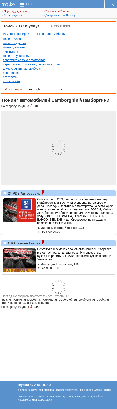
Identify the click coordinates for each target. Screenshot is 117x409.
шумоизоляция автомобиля (22, 68)
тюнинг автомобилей (51, 34)
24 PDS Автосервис (24, 193)
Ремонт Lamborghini (16, 34)
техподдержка (46, 389)
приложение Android (91, 389)
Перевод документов (15, 11)
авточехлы (10, 77)
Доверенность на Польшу (60, 15)
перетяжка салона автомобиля (24, 60)
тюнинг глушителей (16, 56)
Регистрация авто (13, 15)
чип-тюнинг (10, 51)
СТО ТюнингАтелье (23, 243)
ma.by (8, 4)
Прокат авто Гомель (56, 11)
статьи (107, 389)
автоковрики (11, 81)
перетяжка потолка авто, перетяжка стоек (31, 64)
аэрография (11, 72)
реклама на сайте (27, 389)
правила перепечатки (67, 389)
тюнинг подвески (14, 43)
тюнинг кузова (12, 39)
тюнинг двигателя (15, 47)
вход (111, 4)
